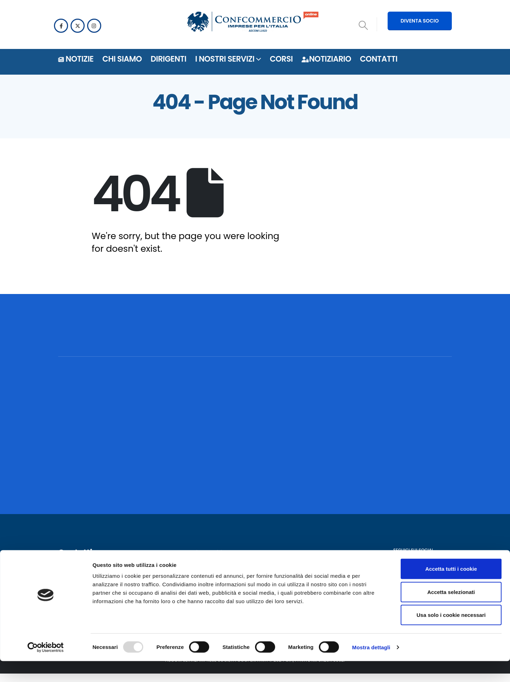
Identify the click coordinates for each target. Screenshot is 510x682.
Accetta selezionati (451, 613)
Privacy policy (211, 569)
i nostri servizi (224, 59)
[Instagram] (94, 26)
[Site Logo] (252, 23)
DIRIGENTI (168, 59)
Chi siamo (122, 59)
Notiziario (326, 59)
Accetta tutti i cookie (451, 590)
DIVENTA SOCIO (420, 20)
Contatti (378, 59)
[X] (78, 26)
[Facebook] (61, 26)
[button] (363, 25)
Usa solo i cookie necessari (451, 636)
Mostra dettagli (371, 668)
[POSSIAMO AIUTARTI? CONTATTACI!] (400, 338)
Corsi (281, 59)
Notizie (75, 59)
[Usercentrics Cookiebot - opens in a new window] (46, 668)
